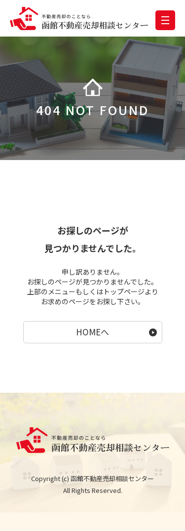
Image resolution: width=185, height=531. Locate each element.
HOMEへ (92, 332)
